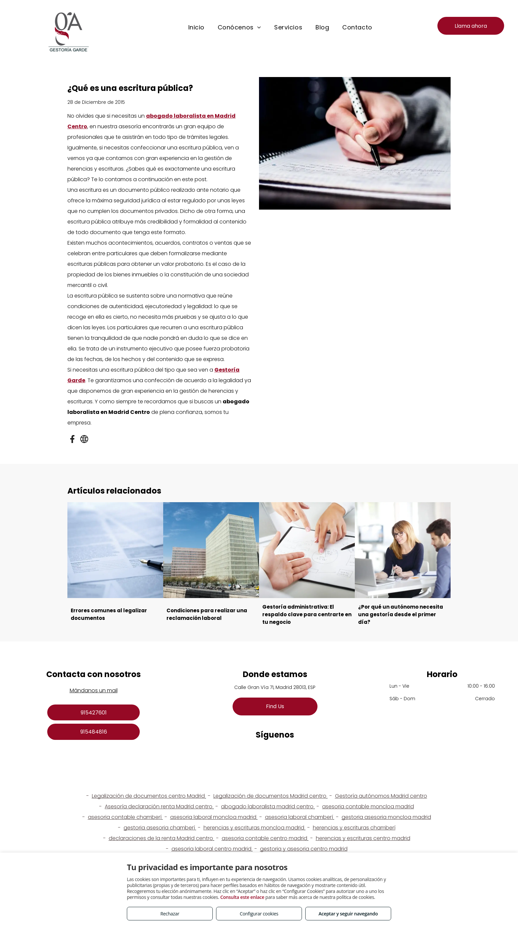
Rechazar (169, 913)
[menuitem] (196, 27)
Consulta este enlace (242, 897)
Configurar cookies (259, 913)
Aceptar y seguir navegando (348, 913)
